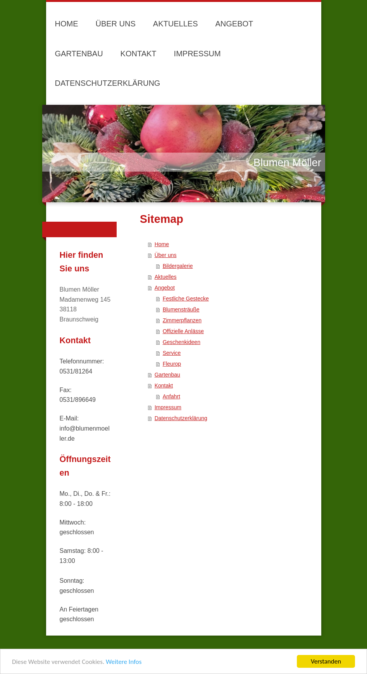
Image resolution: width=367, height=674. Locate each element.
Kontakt (164, 385)
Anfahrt (171, 396)
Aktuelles (166, 277)
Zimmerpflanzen (182, 320)
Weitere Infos (123, 662)
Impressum (168, 407)
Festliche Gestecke (186, 298)
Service (172, 353)
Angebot (165, 288)
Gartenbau (167, 375)
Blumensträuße (181, 309)
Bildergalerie (178, 266)
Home (162, 244)
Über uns (166, 255)
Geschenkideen (181, 342)
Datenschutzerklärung (181, 418)
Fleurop (172, 364)
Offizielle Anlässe (183, 331)
